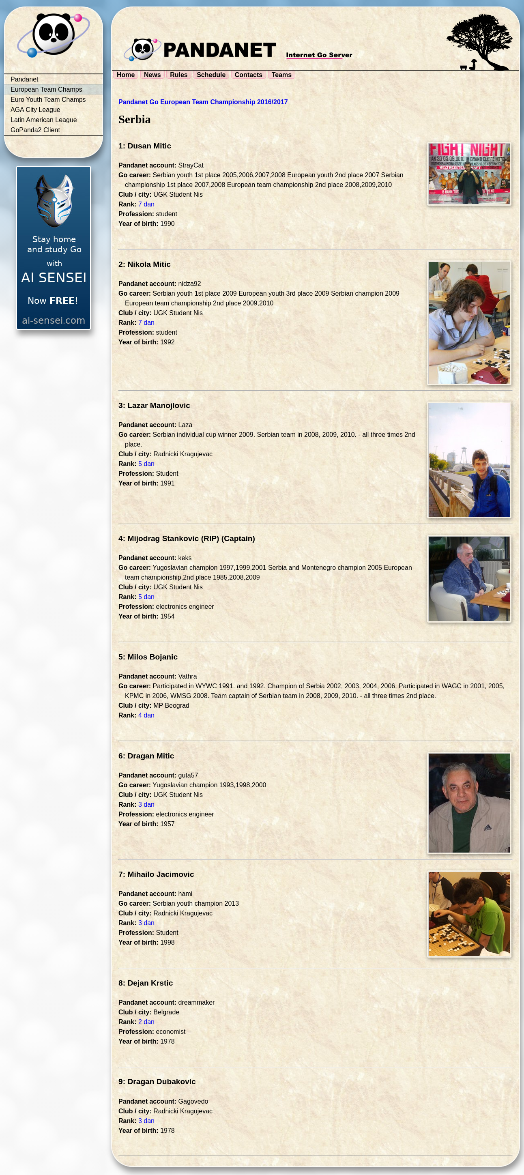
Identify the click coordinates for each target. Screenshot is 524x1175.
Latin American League (44, 119)
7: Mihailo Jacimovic (156, 874)
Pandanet (25, 79)
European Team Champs (46, 89)
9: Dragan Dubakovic (157, 1081)
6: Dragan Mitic (146, 756)
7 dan (146, 204)
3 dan (146, 804)
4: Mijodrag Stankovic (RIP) (168, 538)
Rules (179, 74)
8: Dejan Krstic (145, 983)
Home (126, 74)
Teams (282, 74)
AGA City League (35, 109)
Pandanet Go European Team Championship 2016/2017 (203, 102)
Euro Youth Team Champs (48, 99)
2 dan (146, 1021)
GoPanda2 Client (35, 130)
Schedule (211, 74)
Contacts (248, 74)
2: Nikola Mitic (144, 264)
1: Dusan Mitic (144, 146)
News (152, 74)
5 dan (146, 463)
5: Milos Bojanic (148, 657)
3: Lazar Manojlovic (154, 405)
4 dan (146, 715)
